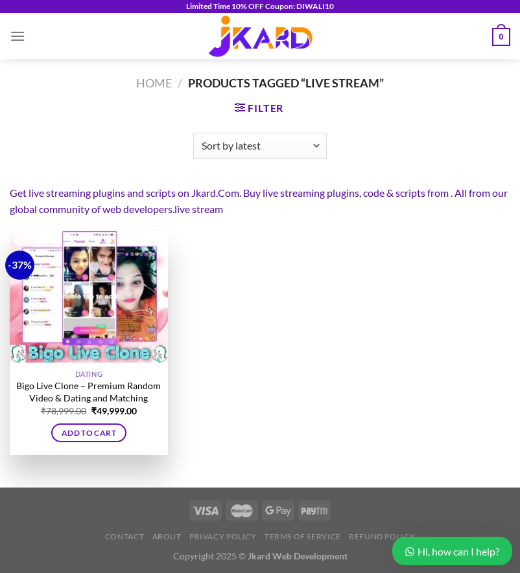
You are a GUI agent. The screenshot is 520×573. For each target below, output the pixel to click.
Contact (124, 536)
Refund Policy (382, 536)
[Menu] (17, 36)
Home (154, 83)
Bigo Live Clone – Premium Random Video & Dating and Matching (88, 391)
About (167, 536)
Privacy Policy (223, 536)
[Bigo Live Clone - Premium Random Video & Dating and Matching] (89, 297)
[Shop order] (259, 146)
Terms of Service (303, 536)
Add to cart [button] (89, 433)
